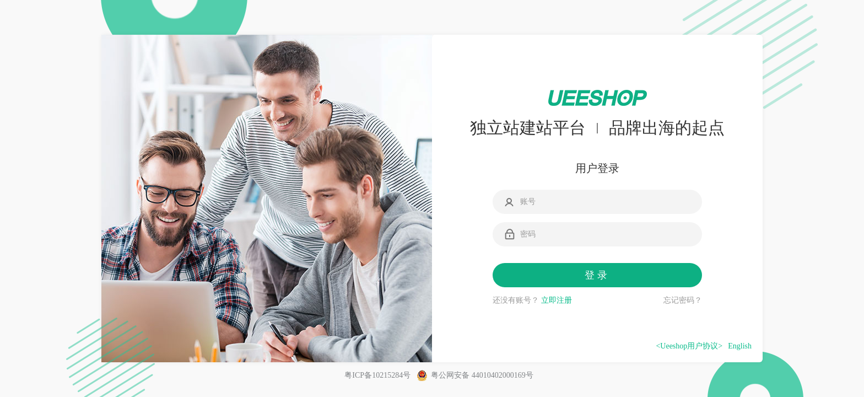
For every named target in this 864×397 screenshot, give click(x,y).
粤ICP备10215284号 (377, 375)
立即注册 (556, 300)
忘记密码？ (682, 300)
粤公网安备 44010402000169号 (475, 375)
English (740, 346)
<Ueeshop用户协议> (689, 346)
